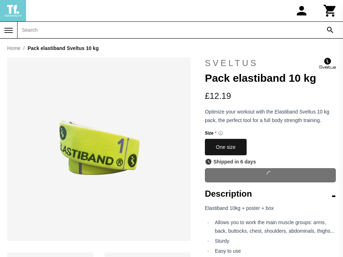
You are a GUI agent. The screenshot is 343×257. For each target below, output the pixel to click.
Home (13, 48)
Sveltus (270, 63)
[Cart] (330, 11)
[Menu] (8, 30)
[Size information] (220, 133)
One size (226, 147)
